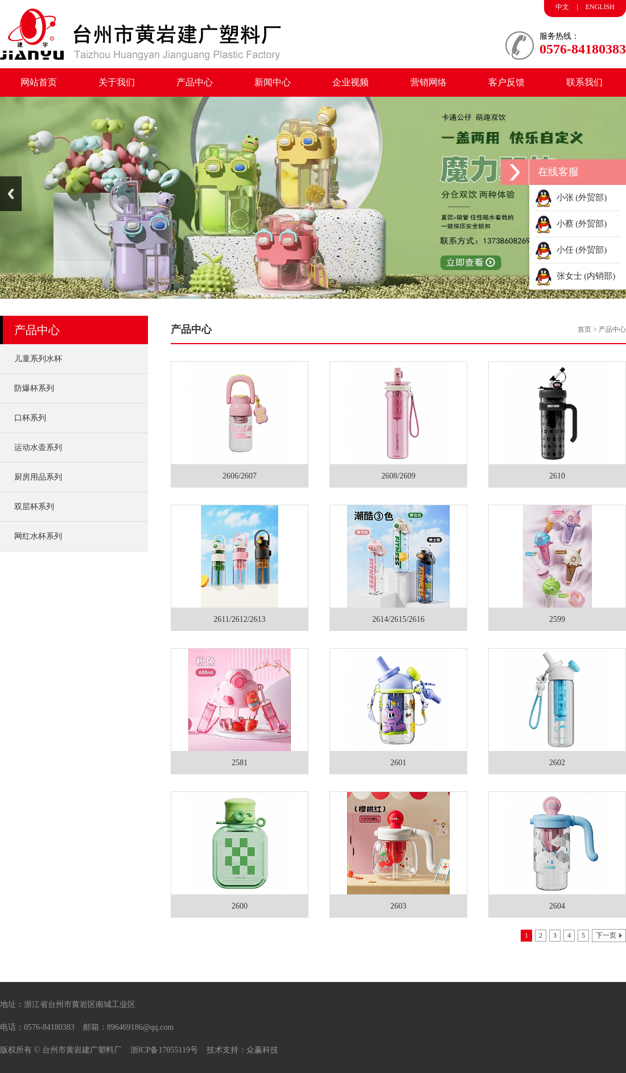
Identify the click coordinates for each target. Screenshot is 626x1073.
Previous (11, 193)
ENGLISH (600, 7)
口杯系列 (30, 418)
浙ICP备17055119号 (164, 1050)
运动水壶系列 (38, 447)
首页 (584, 329)
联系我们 (584, 82)
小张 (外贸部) (571, 197)
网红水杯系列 (38, 536)
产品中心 (194, 82)
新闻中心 (272, 82)
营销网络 (428, 82)
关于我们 (116, 82)
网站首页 (38, 82)
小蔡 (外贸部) (571, 223)
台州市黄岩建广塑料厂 (82, 1050)
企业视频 (350, 82)
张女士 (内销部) (575, 275)
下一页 (606, 935)
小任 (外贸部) (571, 249)
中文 (562, 7)
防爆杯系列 (34, 388)
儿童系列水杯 (38, 358)
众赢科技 (262, 1050)
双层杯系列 (34, 506)
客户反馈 (506, 82)
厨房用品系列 (38, 477)
